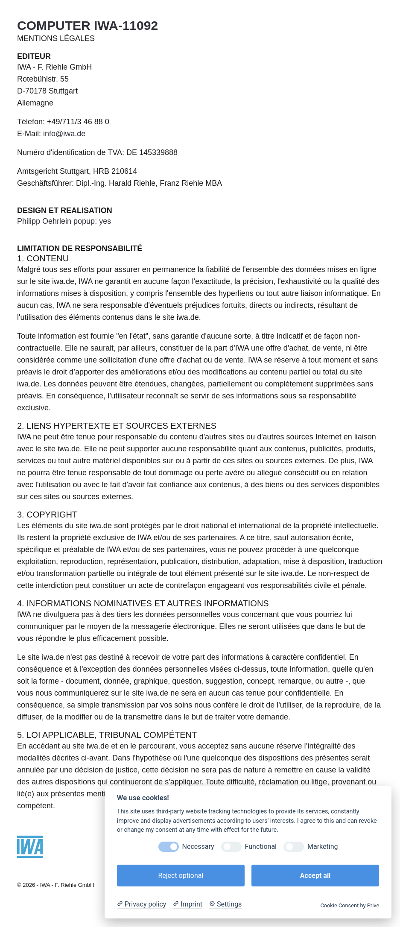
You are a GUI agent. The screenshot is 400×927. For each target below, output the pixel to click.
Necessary (198, 846)
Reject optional (180, 875)
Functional (261, 846)
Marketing (322, 846)
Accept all (315, 875)
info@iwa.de (64, 133)
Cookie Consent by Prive (349, 905)
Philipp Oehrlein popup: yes (64, 221)
